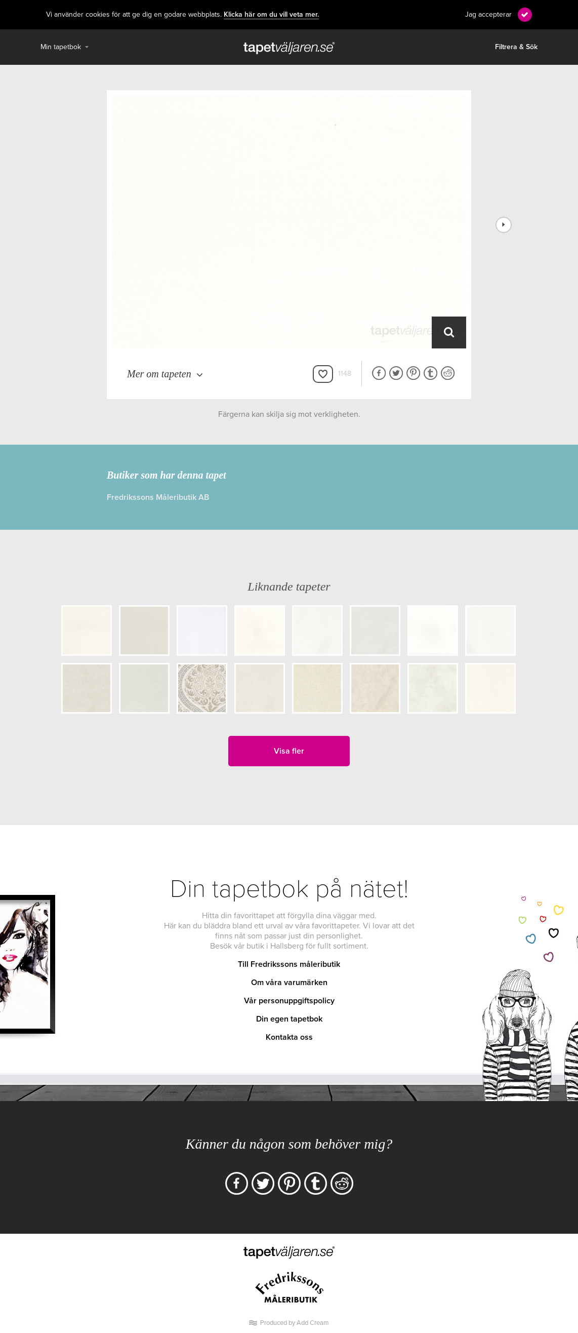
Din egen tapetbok (289, 1019)
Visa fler (289, 751)
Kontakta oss (289, 1037)
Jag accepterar (488, 14)
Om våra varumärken (289, 982)
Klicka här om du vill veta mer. (271, 15)
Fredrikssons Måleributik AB (158, 497)
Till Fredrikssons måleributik (289, 964)
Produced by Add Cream (294, 1323)
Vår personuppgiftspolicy (289, 1001)
